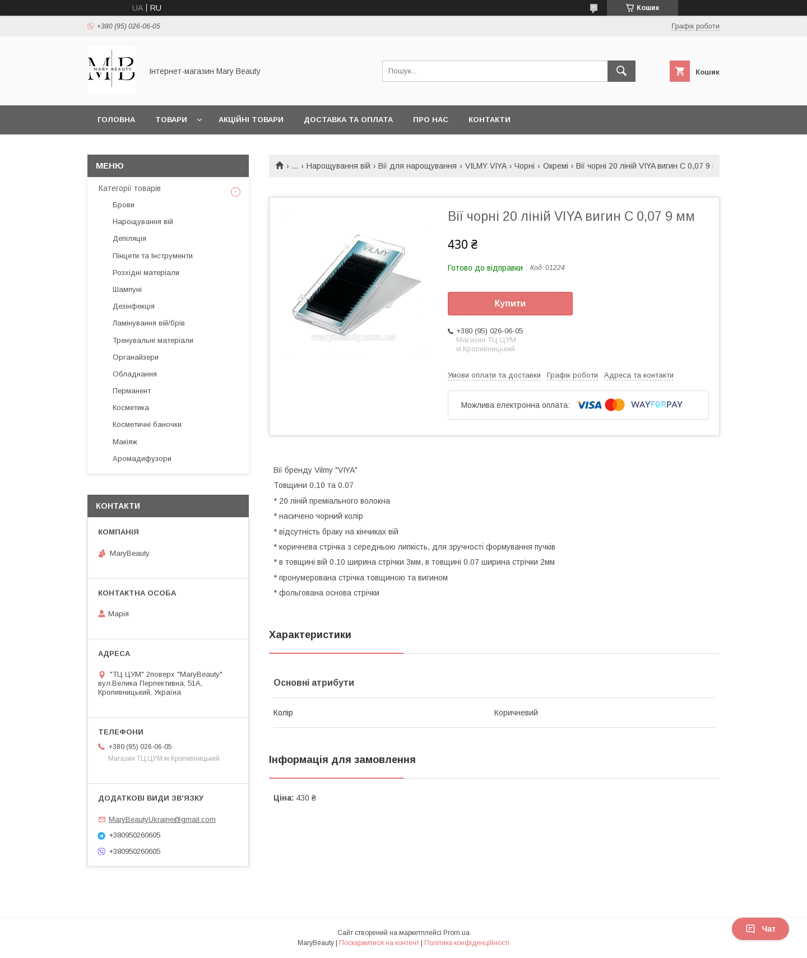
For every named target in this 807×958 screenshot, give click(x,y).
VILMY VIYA (486, 165)
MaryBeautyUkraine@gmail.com (162, 819)
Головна (116, 119)
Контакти (490, 119)
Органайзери (136, 357)
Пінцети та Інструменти (153, 256)
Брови (123, 205)
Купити (510, 303)
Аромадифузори (142, 458)
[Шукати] (621, 71)
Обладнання (135, 374)
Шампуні (127, 289)
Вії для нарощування (417, 165)
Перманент (132, 391)
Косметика (131, 407)
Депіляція (129, 238)
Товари (171, 119)
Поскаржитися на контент (379, 943)
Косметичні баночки (147, 424)
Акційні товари (251, 119)
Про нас (430, 119)
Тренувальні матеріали (153, 340)
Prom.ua (456, 933)
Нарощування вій (338, 165)
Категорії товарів (130, 188)
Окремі (555, 165)
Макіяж (125, 442)
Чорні (524, 165)
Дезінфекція (134, 306)
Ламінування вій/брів (149, 323)
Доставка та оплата (348, 119)
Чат (760, 929)
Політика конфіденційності (466, 943)
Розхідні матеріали (146, 272)
